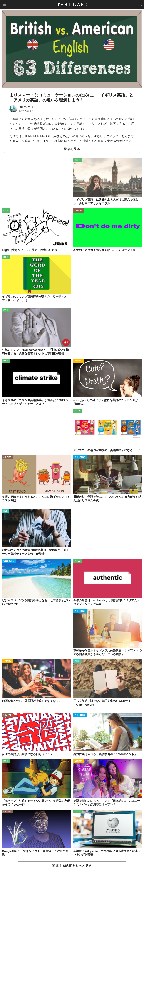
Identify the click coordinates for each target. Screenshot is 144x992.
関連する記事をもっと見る (72, 865)
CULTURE (78, 211)
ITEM (5, 511)
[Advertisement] (72, 931)
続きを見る (72, 149)
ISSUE (77, 160)
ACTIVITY (78, 361)
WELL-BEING (80, 457)
